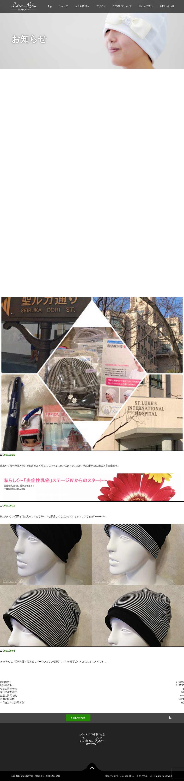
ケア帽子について (122, 6)
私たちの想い (146, 6)
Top (50, 6)
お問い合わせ (167, 6)
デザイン (101, 6)
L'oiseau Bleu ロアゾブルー (135, 776)
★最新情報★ (82, 6)
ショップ (63, 6)
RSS (170, 717)
